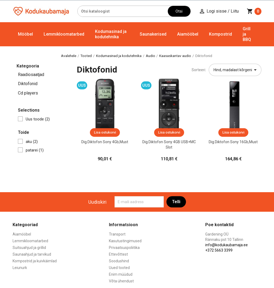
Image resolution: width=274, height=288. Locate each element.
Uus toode (38, 119)
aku (32, 141)
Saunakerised (153, 34)
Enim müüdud (120, 274)
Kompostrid (220, 34)
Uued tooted (119, 268)
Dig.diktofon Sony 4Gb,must (104, 142)
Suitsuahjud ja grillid (29, 247)
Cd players (28, 93)
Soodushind (119, 261)
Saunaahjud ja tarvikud (32, 254)
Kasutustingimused (125, 241)
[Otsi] (123, 11)
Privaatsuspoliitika (124, 247)
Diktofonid (27, 83)
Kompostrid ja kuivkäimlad (35, 261)
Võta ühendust (121, 281)
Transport (117, 234)
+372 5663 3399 (219, 250)
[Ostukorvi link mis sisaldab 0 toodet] (254, 11)
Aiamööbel (187, 34)
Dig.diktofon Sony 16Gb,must (233, 142)
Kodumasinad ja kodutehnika (111, 34)
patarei (35, 150)
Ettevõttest (118, 254)
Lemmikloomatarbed (64, 34)
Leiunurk (20, 268)
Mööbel (25, 34)
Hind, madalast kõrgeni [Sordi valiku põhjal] (236, 70)
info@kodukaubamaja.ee (226, 245)
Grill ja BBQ (247, 34)
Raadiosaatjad (31, 74)
